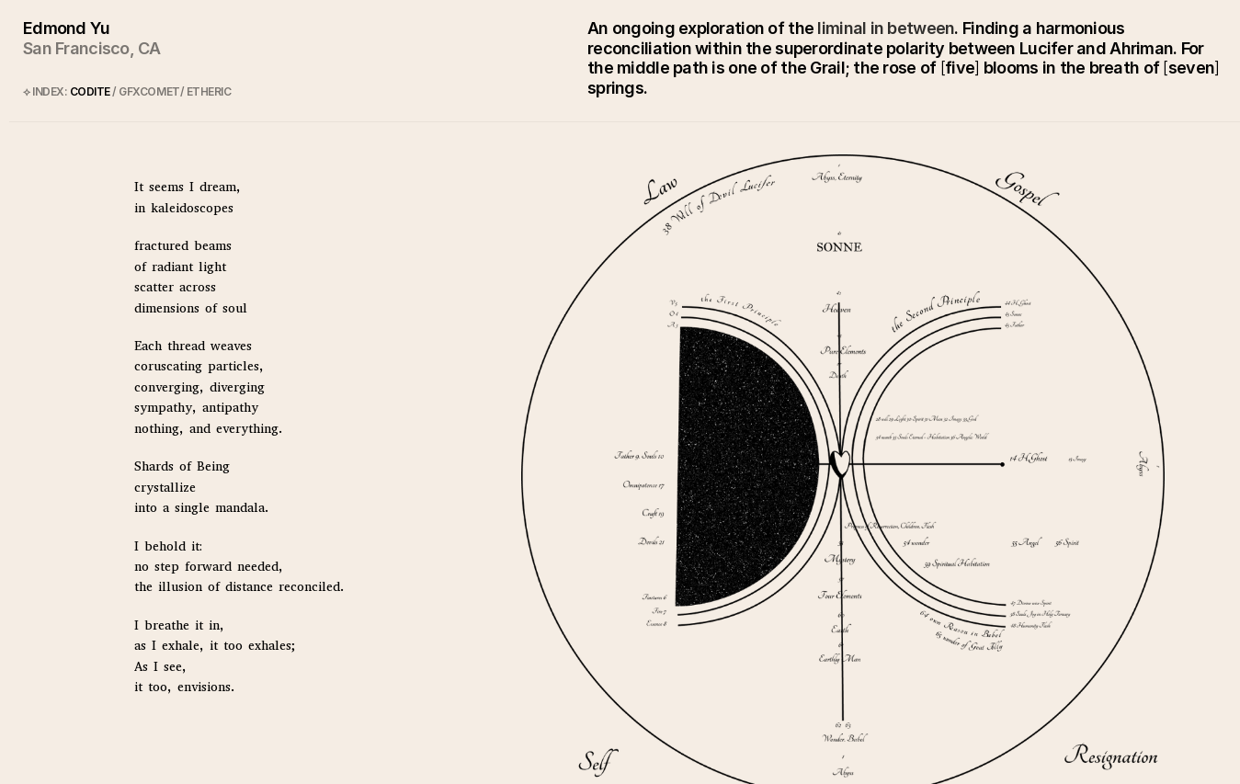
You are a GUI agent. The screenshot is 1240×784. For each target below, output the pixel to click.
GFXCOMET (149, 91)
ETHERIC (209, 91)
